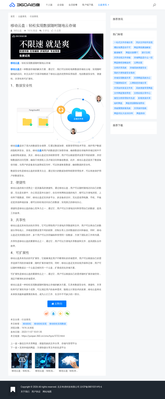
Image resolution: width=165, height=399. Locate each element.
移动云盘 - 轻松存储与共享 (68, 371)
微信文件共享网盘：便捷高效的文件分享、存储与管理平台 (48, 343)
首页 (13, 16)
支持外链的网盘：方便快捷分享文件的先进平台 (42, 347)
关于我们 (25, 391)
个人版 (49, 4)
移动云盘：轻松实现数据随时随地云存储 (45, 371)
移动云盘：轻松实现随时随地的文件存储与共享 (22, 371)
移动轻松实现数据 (57, 324)
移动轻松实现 (40, 324)
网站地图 (47, 391)
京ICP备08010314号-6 (91, 387)
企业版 (60, 4)
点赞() (57, 303)
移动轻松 (27, 324)
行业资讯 (34, 16)
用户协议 (36, 391)
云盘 (17, 145)
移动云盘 (15, 63)
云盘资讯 (103, 4)
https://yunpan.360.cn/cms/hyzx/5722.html (43, 336)
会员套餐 (73, 4)
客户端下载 (87, 4)
